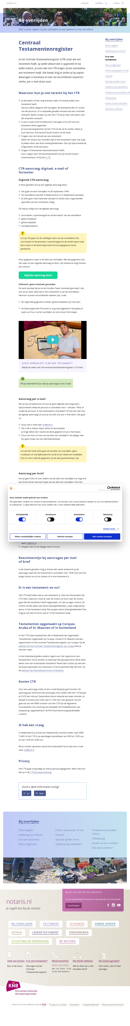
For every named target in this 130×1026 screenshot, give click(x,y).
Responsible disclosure (113, 1004)
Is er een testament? (36, 961)
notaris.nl (11, 3)
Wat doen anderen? (114, 108)
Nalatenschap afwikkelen (116, 87)
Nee (42, 794)
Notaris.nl (19, 901)
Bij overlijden (114, 39)
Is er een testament (29, 839)
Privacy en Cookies (58, 1004)
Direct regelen (111, 45)
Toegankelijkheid (90, 1004)
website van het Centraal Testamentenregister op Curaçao (47, 646)
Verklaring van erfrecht (115, 51)
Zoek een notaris (16, 961)
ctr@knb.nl (47, 424)
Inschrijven (73, 905)
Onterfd (108, 76)
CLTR (47, 157)
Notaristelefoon (60, 961)
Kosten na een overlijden (116, 103)
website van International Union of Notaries (42, 670)
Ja (29, 794)
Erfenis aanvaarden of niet (117, 70)
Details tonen (109, 529)
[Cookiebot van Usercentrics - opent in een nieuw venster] (109, 488)
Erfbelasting (110, 98)
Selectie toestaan (65, 536)
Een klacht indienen (83, 961)
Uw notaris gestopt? (109, 961)
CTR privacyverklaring (40, 772)
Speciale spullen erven (115, 81)
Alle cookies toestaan (102, 536)
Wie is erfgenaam (113, 65)
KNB (44, 1004)
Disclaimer (75, 1004)
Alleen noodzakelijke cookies (28, 536)
